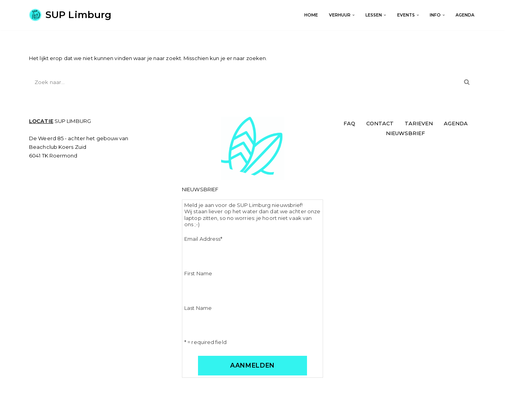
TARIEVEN (419, 123)
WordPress (123, 390)
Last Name (198, 308)
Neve (36, 390)
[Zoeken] (243, 82)
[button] (353, 15)
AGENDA (465, 15)
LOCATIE (41, 121)
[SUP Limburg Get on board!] (70, 15)
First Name (198, 273)
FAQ (349, 123)
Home (311, 15)
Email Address (203, 239)
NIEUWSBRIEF (405, 133)
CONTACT (380, 123)
